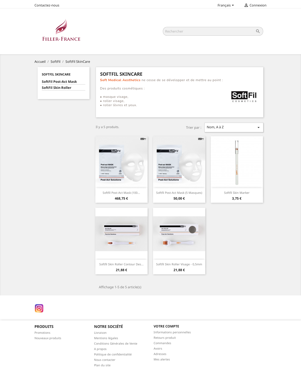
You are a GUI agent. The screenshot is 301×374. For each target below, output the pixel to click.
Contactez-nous (46, 5)
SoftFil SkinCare (56, 74)
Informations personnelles (172, 332)
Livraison (100, 333)
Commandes (162, 343)
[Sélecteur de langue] (226, 5)
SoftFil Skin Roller (56, 88)
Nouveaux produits (47, 338)
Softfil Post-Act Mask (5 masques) (179, 193)
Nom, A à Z (234, 127)
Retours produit (165, 338)
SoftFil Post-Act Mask (59, 81)
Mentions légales (106, 338)
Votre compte (166, 326)
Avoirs (158, 348)
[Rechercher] (213, 31)
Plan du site (102, 365)
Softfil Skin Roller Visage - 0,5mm (179, 264)
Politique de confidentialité (113, 354)
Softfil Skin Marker (237, 193)
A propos (100, 349)
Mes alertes (162, 359)
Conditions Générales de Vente (115, 343)
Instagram (39, 308)
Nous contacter (104, 360)
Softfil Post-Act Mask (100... (121, 193)
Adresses (160, 354)
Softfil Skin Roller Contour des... (121, 264)
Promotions (42, 333)
